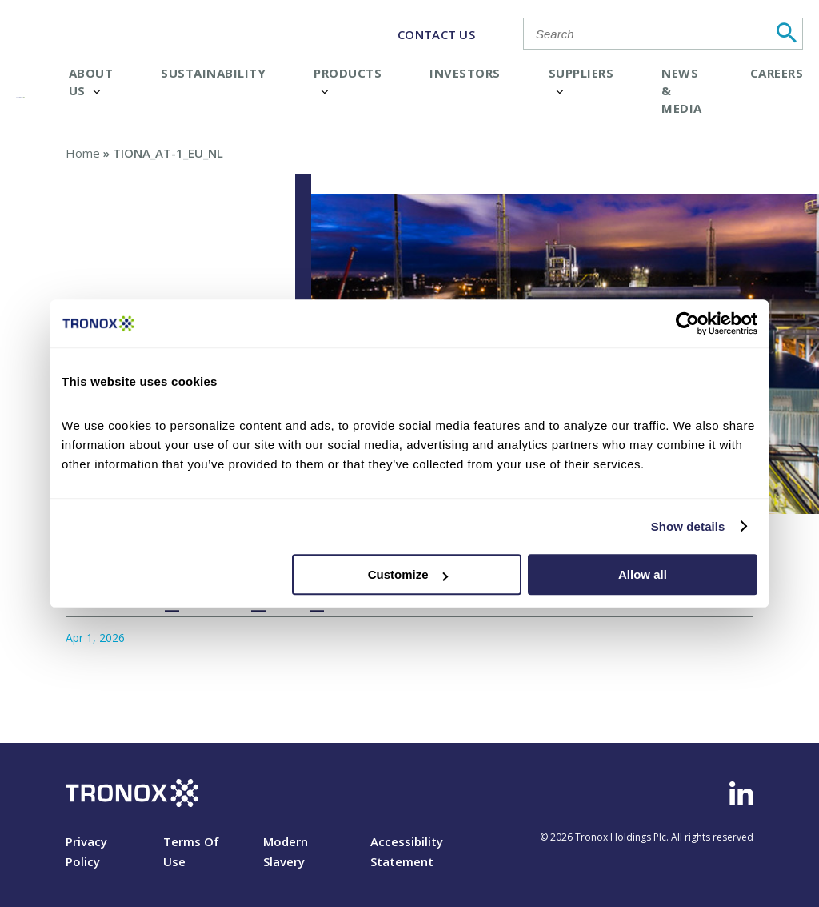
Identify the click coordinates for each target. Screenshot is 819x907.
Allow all (642, 574)
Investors (465, 73)
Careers (777, 73)
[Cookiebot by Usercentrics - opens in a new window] (687, 323)
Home (83, 153)
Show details (688, 526)
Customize (408, 574)
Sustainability (213, 73)
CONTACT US (436, 34)
